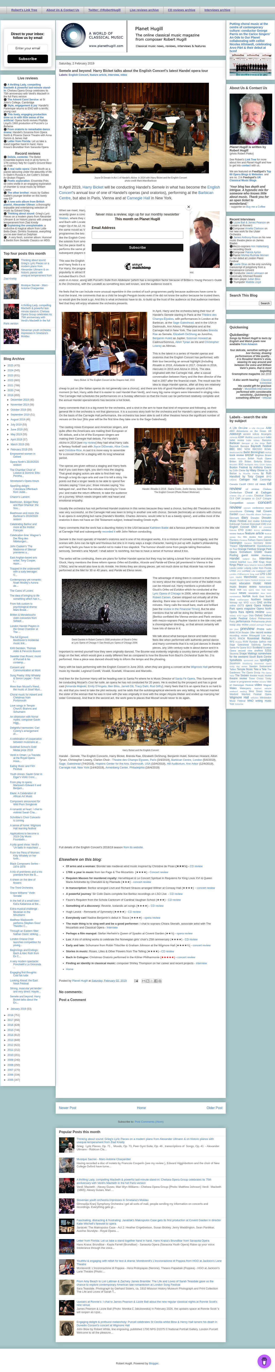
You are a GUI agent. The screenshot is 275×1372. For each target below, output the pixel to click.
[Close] (188, 207)
